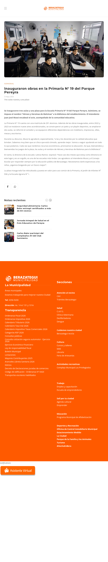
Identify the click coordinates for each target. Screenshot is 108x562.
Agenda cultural (64, 401)
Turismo (61, 442)
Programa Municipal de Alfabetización (74, 417)
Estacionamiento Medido (69, 432)
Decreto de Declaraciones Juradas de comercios (27, 368)
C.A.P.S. (60, 311)
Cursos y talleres (64, 345)
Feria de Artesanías (65, 355)
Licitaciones (10, 355)
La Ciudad (62, 435)
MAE (59, 348)
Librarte (60, 352)
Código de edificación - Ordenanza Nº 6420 (24, 371)
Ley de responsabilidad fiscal (18, 348)
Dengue (60, 321)
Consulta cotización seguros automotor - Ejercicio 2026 (27, 340)
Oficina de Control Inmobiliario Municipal (77, 429)
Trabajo (60, 383)
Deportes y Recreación (68, 425)
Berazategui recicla (65, 333)
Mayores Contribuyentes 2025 (18, 358)
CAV (58, 296)
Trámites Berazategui (66, 299)
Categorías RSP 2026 (14, 332)
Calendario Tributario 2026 (17, 322)
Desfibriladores (64, 318)
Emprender (62, 405)
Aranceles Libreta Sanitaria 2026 (19, 361)
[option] (28, 223)
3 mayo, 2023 (9, 97)
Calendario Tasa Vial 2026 (16, 325)
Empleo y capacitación (67, 386)
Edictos (8, 365)
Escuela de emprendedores (69, 390)
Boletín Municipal (13, 351)
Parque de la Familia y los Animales (74, 439)
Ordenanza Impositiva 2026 (17, 319)
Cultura (60, 342)
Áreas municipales (13, 290)
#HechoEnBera (64, 446)
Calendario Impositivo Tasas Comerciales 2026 (26, 329)
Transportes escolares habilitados (20, 375)
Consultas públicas (13, 336)
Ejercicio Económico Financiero (19, 344)
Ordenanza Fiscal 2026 (15, 315)
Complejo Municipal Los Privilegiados (74, 367)
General (9, 84)
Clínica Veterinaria (65, 314)
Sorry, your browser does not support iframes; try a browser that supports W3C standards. (21, 496)
